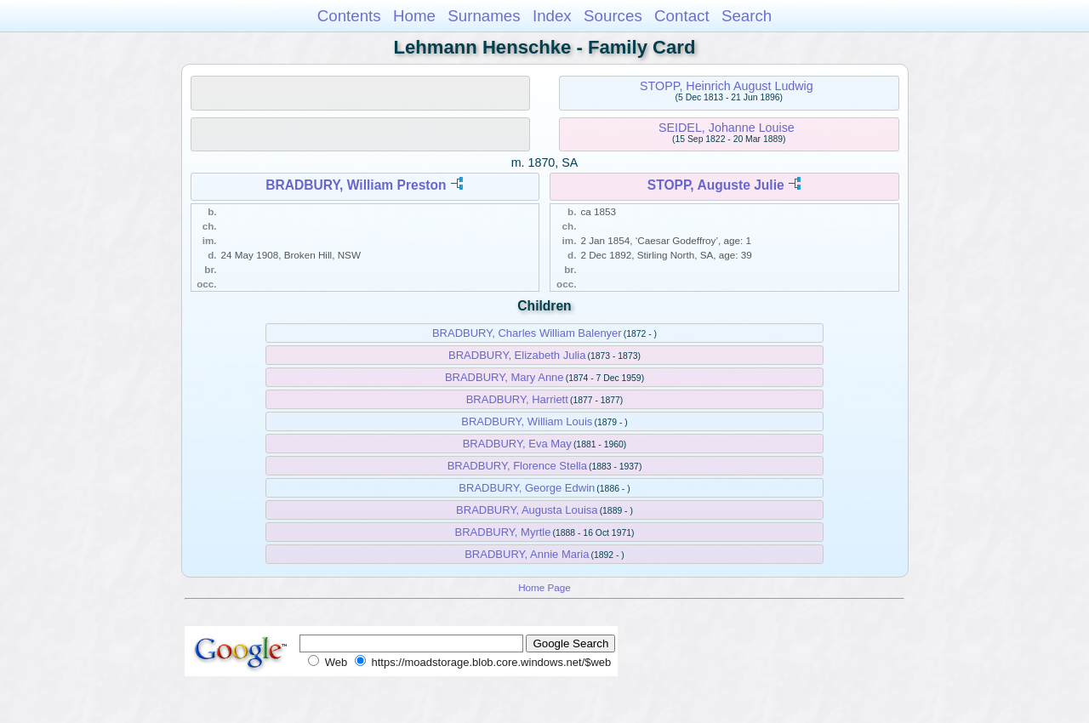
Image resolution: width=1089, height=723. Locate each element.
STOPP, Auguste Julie (715, 185)
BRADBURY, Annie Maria (527, 554)
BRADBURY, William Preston (355, 185)
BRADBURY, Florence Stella (517, 465)
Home (414, 16)
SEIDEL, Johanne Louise (727, 127)
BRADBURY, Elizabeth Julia (516, 355)
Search (746, 16)
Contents (349, 16)
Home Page (544, 587)
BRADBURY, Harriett (517, 399)
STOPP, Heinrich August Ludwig (726, 86)
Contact (682, 16)
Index (552, 16)
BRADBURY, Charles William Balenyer (527, 333)
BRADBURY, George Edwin (527, 487)
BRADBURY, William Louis (526, 421)
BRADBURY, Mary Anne (504, 377)
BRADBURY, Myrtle (503, 532)
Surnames (484, 16)
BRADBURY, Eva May (517, 443)
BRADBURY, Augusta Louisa (526, 510)
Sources (613, 16)
